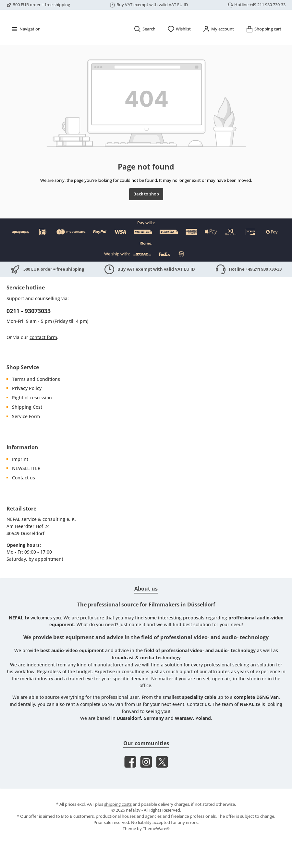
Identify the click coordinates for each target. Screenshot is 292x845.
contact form (43, 337)
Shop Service (22, 367)
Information (22, 447)
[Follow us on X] (162, 762)
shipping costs (118, 804)
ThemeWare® (156, 829)
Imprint (20, 459)
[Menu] (25, 47)
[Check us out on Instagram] (146, 762)
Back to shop (146, 212)
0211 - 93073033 (28, 311)
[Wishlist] (179, 47)
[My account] (218, 47)
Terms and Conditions (36, 379)
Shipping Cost (27, 407)
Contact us (23, 478)
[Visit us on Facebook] (130, 762)
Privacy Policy (27, 388)
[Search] (144, 47)
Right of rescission (32, 398)
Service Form (26, 416)
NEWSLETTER (26, 468)
